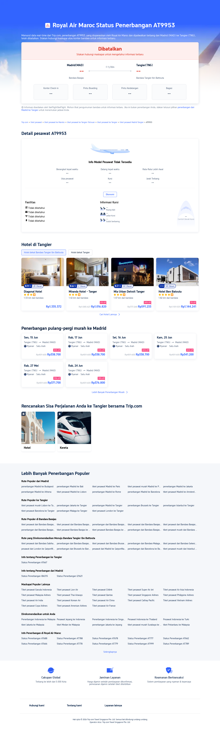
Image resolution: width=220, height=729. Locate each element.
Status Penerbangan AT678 (105, 638)
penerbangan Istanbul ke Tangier (178, 505)
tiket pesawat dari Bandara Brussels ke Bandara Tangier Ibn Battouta (109, 543)
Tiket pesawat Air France (104, 606)
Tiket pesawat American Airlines (72, 606)
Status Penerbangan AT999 (141, 644)
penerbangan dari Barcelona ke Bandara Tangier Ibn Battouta (145, 549)
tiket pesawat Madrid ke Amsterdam (180, 492)
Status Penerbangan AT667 (34, 562)
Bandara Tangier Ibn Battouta (150, 78)
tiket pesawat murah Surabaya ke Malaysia (145, 625)
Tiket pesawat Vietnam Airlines (177, 600)
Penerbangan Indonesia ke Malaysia (38, 619)
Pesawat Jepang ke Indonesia (71, 619)
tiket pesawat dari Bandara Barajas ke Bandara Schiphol (74, 524)
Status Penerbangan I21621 (69, 576)
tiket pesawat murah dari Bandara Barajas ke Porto (180, 530)
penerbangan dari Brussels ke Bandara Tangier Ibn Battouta (74, 549)
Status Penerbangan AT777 (140, 638)
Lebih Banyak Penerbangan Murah (110, 392)
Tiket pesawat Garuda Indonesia (36, 589)
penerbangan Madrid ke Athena (36, 492)
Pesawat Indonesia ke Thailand (142, 619)
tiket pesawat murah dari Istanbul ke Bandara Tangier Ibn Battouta (180, 549)
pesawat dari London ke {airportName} (39, 549)
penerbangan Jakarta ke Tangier (72, 505)
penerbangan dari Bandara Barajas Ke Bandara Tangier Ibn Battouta (74, 543)
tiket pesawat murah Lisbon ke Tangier (39, 505)
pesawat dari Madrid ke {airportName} (109, 549)
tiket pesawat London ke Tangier (107, 511)
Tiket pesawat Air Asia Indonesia (178, 589)
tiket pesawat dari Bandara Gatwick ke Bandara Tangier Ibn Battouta (180, 543)
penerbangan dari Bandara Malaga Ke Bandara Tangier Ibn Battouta (145, 543)
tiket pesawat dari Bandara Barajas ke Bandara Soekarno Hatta (145, 524)
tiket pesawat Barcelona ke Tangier (37, 511)
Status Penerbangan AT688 (34, 638)
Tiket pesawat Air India (32, 600)
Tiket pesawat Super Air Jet (141, 589)
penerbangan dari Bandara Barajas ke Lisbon (39, 530)
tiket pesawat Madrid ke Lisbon (71, 492)
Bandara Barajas (76, 78)
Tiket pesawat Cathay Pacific (141, 600)
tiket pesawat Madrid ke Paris (106, 486)
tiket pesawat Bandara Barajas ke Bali (109, 530)
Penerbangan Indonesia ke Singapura (109, 619)
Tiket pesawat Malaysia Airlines (36, 595)
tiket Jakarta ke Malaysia (32, 625)
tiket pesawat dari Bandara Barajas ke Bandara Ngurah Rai (180, 524)
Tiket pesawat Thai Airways (69, 595)
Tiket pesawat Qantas (102, 595)
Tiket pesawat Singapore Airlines (143, 595)
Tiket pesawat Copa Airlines (34, 606)
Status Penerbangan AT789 (176, 644)
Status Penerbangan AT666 (34, 644)
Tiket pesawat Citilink (102, 589)
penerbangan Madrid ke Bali (70, 486)
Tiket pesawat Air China (103, 600)
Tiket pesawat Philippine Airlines (178, 595)
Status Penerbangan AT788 (70, 638)
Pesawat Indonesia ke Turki (176, 619)
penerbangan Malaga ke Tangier (72, 511)
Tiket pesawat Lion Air (67, 589)
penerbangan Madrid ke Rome (106, 492)
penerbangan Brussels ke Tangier (143, 505)
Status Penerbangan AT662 (176, 638)
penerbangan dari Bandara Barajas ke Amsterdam (145, 530)
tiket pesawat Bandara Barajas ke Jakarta (74, 530)
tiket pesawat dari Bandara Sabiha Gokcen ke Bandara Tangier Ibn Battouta (39, 543)
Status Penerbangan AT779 (105, 644)
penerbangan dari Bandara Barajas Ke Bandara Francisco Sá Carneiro (109, 524)
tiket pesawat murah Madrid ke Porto (145, 486)
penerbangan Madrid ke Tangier (107, 505)
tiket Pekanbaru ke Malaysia (176, 625)
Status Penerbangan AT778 (69, 644)
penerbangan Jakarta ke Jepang (107, 625)
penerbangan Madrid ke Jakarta (178, 486)
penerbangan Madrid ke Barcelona (144, 492)
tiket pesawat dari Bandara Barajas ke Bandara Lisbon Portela (39, 524)
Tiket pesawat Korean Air (68, 600)
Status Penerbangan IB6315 (34, 576)
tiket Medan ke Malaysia (68, 625)
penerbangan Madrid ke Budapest (37, 486)
